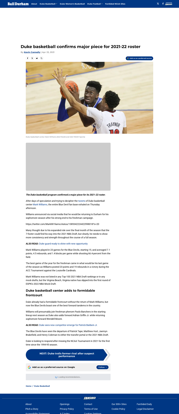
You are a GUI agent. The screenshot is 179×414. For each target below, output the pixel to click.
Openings (64, 404)
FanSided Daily (144, 404)
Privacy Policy (67, 409)
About (34, 4)
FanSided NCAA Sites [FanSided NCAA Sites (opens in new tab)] (115, 4)
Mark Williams (40, 204)
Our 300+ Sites (119, 404)
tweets (81, 201)
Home (28, 386)
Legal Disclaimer (145, 409)
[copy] (41, 58)
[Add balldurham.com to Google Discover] (139, 58)
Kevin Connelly (32, 52)
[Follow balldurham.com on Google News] (102, 367)
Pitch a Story (31, 409)
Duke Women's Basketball (72, 4)
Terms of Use (91, 409)
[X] (158, 4)
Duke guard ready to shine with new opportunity (63, 243)
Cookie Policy (118, 409)
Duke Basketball (42, 386)
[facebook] (163, 4)
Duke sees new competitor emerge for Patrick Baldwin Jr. (68, 325)
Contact (88, 404)
